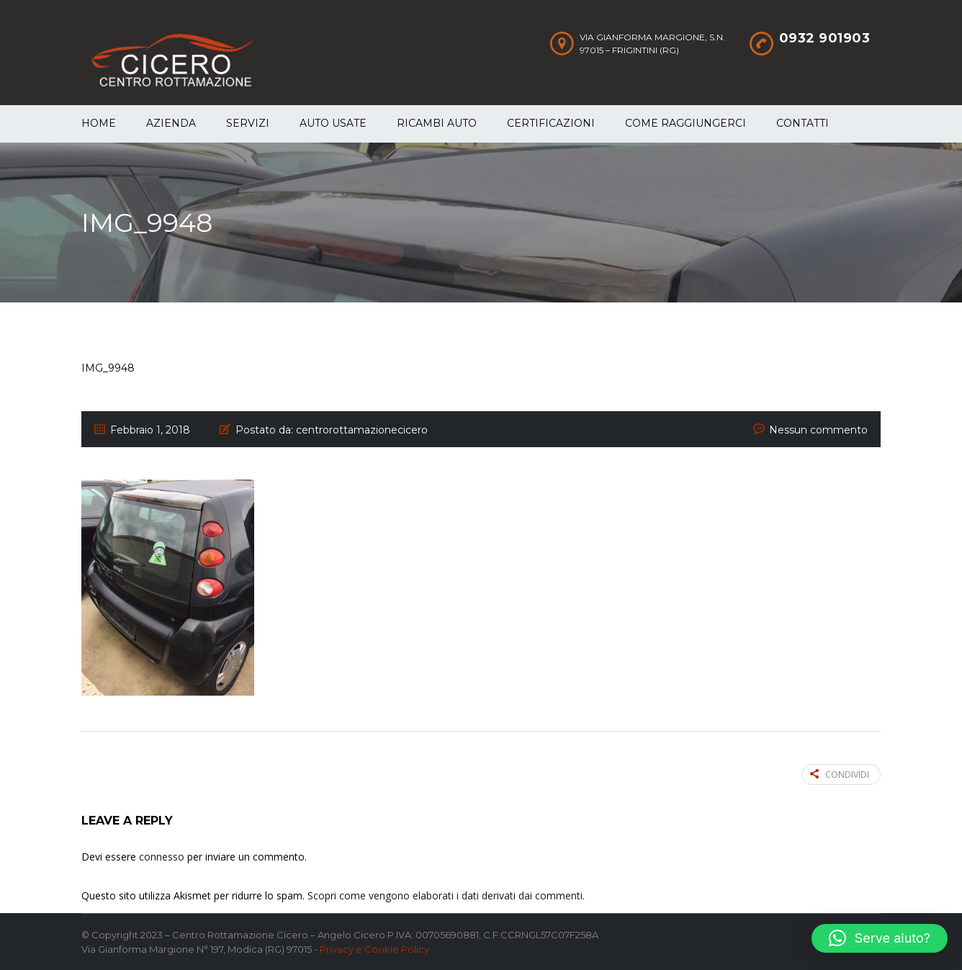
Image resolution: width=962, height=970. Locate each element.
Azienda (171, 123)
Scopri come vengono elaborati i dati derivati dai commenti (445, 895)
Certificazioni (551, 123)
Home (98, 123)
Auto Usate (333, 123)
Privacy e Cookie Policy (374, 949)
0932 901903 (825, 38)
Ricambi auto (437, 123)
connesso (161, 856)
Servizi (247, 123)
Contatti (802, 123)
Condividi (839, 774)
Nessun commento (818, 429)
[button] (880, 938)
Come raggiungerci (685, 123)
